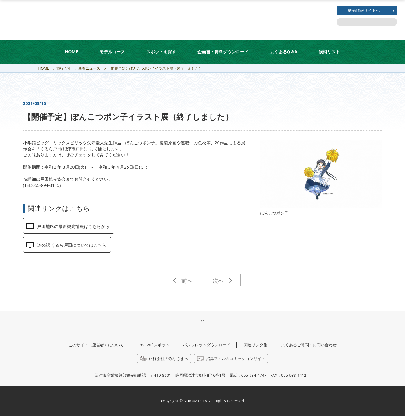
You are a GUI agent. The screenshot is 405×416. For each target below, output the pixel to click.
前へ (182, 280)
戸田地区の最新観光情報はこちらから (73, 226)
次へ (222, 280)
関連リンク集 (255, 345)
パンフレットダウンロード (206, 345)
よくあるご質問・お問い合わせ (309, 345)
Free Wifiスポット (153, 345)
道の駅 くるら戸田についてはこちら (71, 245)
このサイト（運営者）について (96, 345)
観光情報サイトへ (364, 10)
